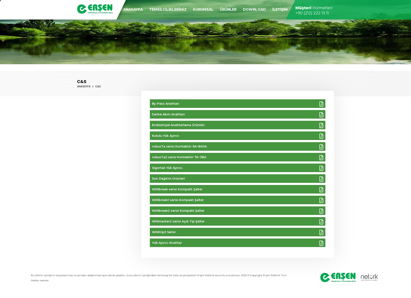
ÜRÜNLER (228, 9)
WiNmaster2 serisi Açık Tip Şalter (237, 221)
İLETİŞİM (280, 9)
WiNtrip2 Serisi (237, 232)
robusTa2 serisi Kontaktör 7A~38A (237, 157)
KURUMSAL (203, 9)
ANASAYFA (133, 9)
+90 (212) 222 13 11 (312, 13)
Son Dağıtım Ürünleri (237, 179)
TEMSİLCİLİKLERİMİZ (168, 9)
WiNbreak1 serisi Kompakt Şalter (237, 200)
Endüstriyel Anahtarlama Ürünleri (237, 125)
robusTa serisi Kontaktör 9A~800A (237, 146)
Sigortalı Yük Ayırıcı (237, 168)
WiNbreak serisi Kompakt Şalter (237, 189)
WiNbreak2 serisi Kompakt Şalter (237, 211)
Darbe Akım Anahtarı (237, 114)
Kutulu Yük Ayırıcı (237, 136)
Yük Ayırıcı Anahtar (237, 243)
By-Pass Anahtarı (237, 104)
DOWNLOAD (254, 9)
